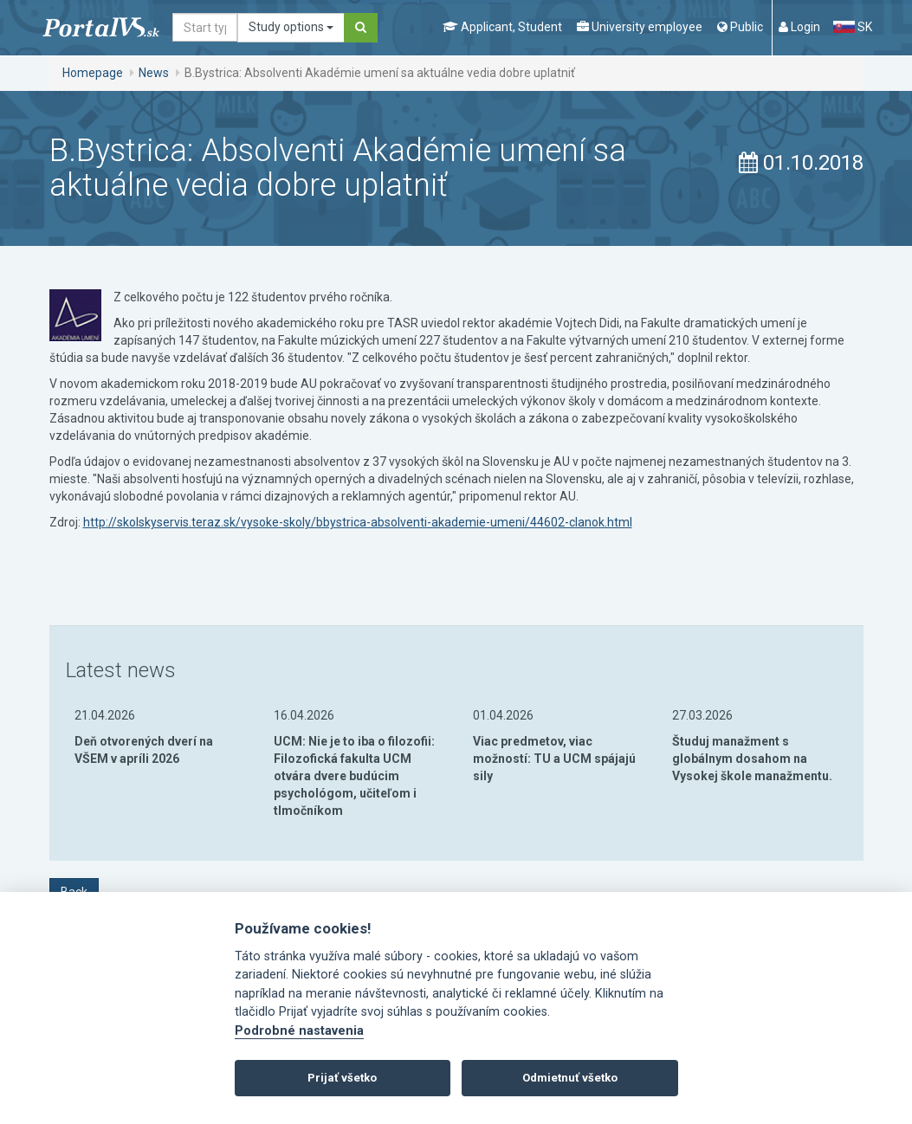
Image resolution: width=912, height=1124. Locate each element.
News (154, 73)
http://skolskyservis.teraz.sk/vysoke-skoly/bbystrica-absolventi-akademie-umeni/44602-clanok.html (357, 522)
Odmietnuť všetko (570, 1077)
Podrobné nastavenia (299, 1031)
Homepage (92, 73)
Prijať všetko (342, 1077)
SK (852, 27)
